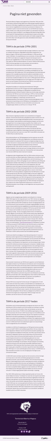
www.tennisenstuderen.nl (26, 222)
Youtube (27, 431)
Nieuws (12, 5)
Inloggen (28, 1)
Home (9, 5)
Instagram (24, 431)
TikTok (29, 431)
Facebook (22, 431)
